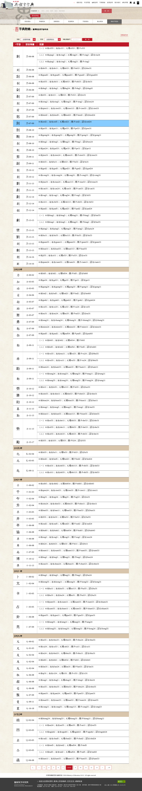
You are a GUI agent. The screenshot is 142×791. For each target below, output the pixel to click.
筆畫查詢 (42, 21)
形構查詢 (56, 21)
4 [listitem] (48, 767)
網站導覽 (125, 2)
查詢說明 (35, 16)
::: (74, 2)
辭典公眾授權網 (60, 781)
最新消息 (79, 2)
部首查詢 (27, 21)
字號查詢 (85, 21)
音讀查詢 (71, 21)
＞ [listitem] (102, 767)
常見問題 (87, 2)
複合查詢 (100, 21)
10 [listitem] (80, 767)
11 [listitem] (86, 767)
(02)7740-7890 (46, 786)
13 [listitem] (97, 767)
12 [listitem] (91, 767)
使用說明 (110, 2)
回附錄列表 (124, 35)
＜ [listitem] (39, 767)
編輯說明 (95, 2)
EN (138, 2)
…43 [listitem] (108, 767)
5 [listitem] (53, 767)
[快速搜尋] (70, 11)
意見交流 (70, 781)
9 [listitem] (75, 767)
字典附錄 (102, 2)
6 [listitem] (58, 767)
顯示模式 (117, 2)
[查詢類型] (34, 11)
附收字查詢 (114, 21)
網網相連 (78, 781)
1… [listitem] (33, 767)
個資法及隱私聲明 (46, 781)
